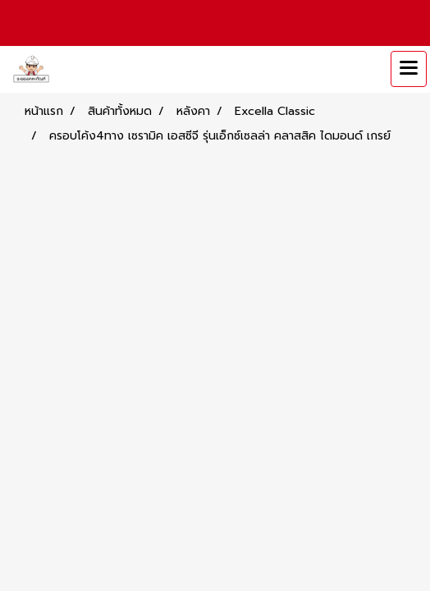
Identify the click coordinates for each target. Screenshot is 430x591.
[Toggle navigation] (409, 69)
